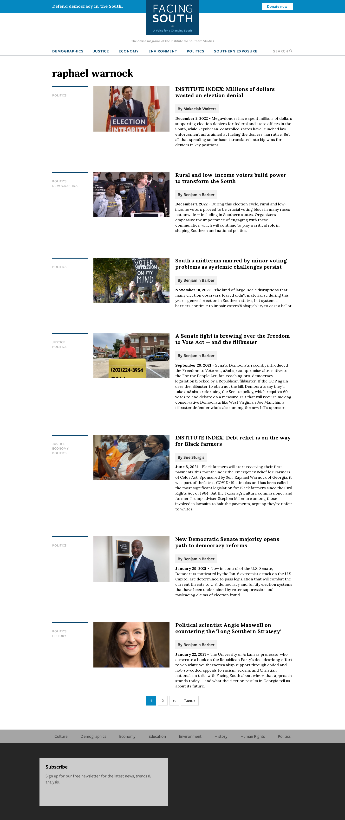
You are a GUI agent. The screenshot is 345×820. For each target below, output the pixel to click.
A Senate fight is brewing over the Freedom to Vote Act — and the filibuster (232, 338)
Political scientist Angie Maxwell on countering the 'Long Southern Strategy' (228, 628)
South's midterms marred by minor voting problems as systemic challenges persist (231, 263)
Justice (101, 51)
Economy (129, 51)
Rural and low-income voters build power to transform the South (230, 178)
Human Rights (253, 736)
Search (283, 51)
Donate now (277, 6)
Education (157, 736)
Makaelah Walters (199, 108)
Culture (61, 736)
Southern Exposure (235, 51)
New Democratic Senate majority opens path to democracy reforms (227, 542)
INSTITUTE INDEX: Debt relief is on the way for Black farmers (233, 440)
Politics (195, 51)
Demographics (68, 51)
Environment (163, 51)
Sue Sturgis (193, 457)
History (59, 636)
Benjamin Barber (199, 194)
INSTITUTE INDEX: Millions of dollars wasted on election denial (225, 92)
